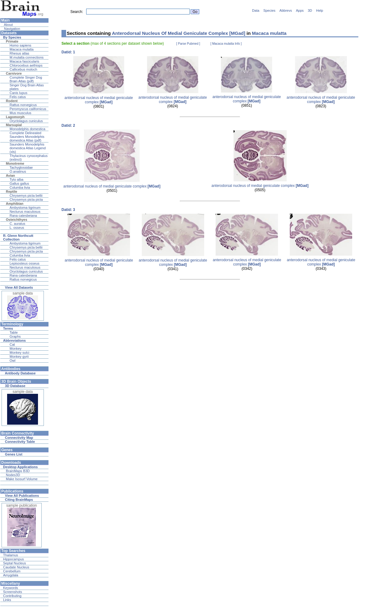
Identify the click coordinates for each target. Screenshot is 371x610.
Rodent (12, 101)
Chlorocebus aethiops (26, 65)
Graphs (15, 336)
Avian (10, 175)
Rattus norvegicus (23, 105)
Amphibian (14, 203)
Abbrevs (286, 10)
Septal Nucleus (14, 563)
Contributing (12, 596)
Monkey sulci (19, 352)
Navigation (11, 29)
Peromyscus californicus (28, 109)
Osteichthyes (16, 219)
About (8, 25)
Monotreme (15, 163)
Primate (12, 41)
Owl (12, 360)
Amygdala (10, 575)
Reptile (11, 191)
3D (310, 10)
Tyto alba (16, 179)
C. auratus (17, 223)
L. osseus (17, 227)
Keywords (10, 588)
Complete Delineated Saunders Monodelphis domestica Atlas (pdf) (27, 136)
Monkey (16, 348)
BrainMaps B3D (18, 471)
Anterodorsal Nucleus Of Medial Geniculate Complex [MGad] (178, 33)
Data (255, 10)
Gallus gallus (19, 183)
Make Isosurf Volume (22, 479)
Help (319, 10)
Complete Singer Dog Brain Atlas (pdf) (26, 79)
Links (7, 600)
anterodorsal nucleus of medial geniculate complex (99, 100)
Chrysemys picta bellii (26, 195)
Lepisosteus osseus (25, 263)
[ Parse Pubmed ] (188, 43)
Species (269, 10)
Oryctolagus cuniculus (26, 121)
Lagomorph (15, 117)
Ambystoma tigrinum (25, 207)
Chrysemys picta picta (26, 199)
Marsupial (14, 125)
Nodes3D (13, 475)
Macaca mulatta (22, 49)
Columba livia (20, 187)
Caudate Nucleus (16, 567)
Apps (300, 10)
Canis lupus (18, 93)
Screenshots (12, 592)
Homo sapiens (20, 45)
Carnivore (14, 73)
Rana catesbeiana (23, 215)
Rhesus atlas (19, 53)
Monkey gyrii (19, 356)
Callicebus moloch (23, 69)
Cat (12, 344)
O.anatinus (18, 171)
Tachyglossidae (21, 167)
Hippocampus (13, 559)
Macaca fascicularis (24, 61)
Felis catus (18, 97)
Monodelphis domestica (27, 129)
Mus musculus (20, 113)
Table (14, 332)
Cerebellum (11, 571)
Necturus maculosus (25, 211)
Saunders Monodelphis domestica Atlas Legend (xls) (28, 148)
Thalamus (10, 555)
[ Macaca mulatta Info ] (226, 43)
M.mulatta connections (27, 57)
